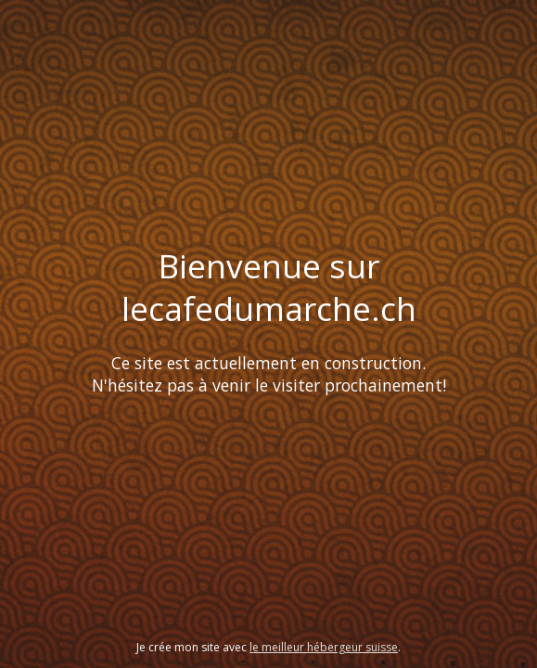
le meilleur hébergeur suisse (323, 647)
